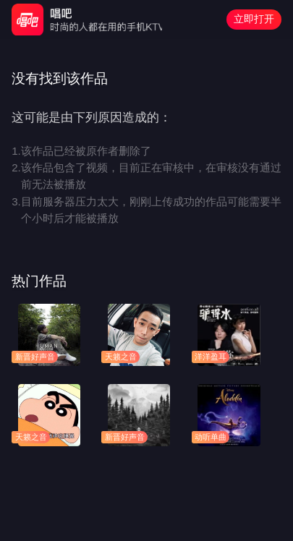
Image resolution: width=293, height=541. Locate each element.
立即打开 (254, 19)
